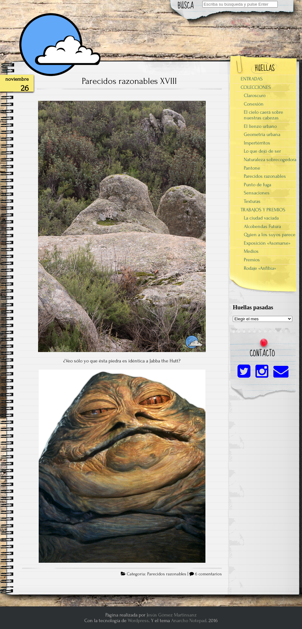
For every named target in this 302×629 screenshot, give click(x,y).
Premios (252, 260)
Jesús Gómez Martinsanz (172, 615)
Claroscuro (255, 95)
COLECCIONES (256, 87)
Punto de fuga (257, 184)
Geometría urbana (262, 134)
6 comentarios (208, 574)
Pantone (252, 168)
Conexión (254, 104)
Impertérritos (257, 143)
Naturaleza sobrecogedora (270, 159)
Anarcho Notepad (188, 620)
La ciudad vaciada (261, 218)
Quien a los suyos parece (269, 234)
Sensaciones (257, 193)
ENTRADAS (252, 79)
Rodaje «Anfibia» (260, 268)
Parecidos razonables (166, 574)
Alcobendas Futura (262, 226)
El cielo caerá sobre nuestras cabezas (263, 115)
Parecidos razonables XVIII (129, 81)
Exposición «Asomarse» (267, 243)
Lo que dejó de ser (262, 151)
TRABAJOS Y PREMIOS (263, 210)
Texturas (252, 201)
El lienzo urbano (260, 126)
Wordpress (138, 620)
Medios (251, 251)
